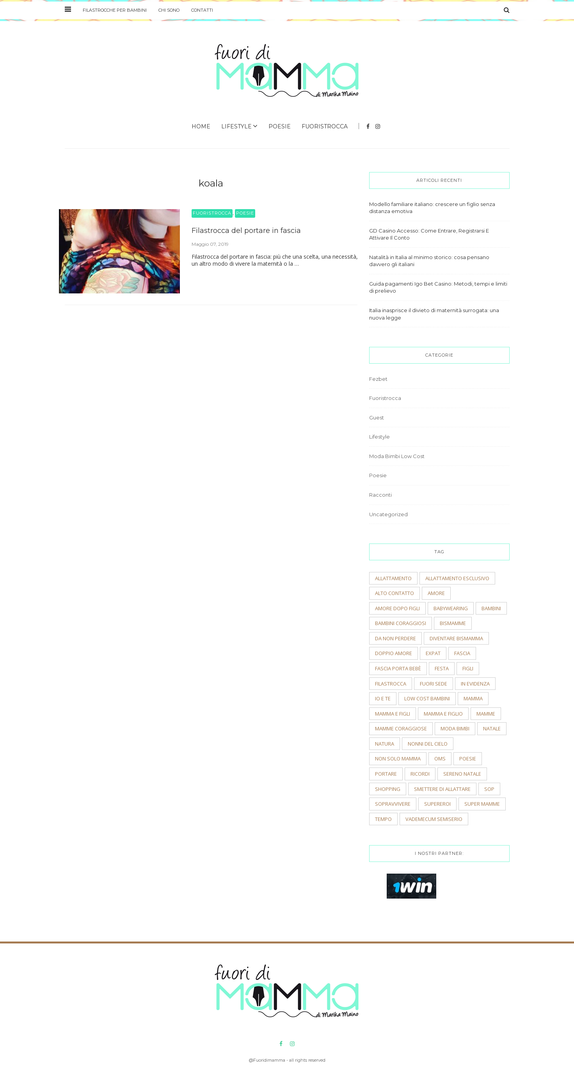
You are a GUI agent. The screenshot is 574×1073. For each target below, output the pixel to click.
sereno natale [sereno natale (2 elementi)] (462, 773)
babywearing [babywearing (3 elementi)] (451, 608)
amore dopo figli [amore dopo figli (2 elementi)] (397, 608)
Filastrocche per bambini (115, 10)
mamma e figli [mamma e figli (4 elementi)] (392, 713)
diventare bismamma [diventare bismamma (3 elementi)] (456, 638)
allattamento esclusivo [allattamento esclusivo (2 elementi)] (457, 578)
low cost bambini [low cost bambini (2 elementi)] (427, 698)
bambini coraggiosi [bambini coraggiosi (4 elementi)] (400, 623)
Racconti (380, 495)
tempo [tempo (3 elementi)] (383, 819)
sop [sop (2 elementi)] (489, 788)
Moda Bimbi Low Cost (397, 456)
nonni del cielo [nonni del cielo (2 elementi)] (428, 743)
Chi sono (168, 10)
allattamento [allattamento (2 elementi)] (393, 578)
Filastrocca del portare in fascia (246, 230)
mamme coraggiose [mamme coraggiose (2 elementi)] (401, 728)
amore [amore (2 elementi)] (436, 593)
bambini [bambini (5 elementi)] (491, 608)
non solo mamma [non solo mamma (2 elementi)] (398, 758)
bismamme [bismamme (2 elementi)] (453, 623)
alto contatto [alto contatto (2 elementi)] (394, 593)
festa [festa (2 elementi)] (442, 668)
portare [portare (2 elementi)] (386, 773)
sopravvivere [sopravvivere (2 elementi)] (393, 803)
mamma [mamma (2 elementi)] (473, 698)
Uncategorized (388, 514)
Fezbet (378, 379)
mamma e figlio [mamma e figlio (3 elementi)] (443, 713)
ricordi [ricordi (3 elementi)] (420, 773)
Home (201, 126)
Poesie (279, 126)
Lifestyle (236, 126)
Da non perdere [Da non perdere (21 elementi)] (395, 638)
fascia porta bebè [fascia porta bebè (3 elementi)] (398, 668)
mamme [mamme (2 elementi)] (485, 713)
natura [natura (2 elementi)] (384, 743)
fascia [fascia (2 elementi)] (462, 653)
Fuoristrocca (325, 126)
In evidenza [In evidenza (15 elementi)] (475, 683)
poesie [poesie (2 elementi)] (467, 758)
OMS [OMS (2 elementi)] (440, 758)
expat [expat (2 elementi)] (433, 653)
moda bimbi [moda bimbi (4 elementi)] (455, 728)
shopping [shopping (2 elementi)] (387, 788)
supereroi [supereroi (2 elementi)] (437, 803)
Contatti (202, 10)
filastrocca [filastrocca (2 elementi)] (390, 683)
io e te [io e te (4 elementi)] (383, 698)
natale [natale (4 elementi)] (492, 728)
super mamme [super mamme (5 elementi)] (482, 803)
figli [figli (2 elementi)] (467, 668)
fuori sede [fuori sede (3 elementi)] (433, 683)
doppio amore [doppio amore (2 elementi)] (393, 653)
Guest (376, 417)
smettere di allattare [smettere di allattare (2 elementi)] (442, 788)
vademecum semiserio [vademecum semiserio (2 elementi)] (433, 819)
